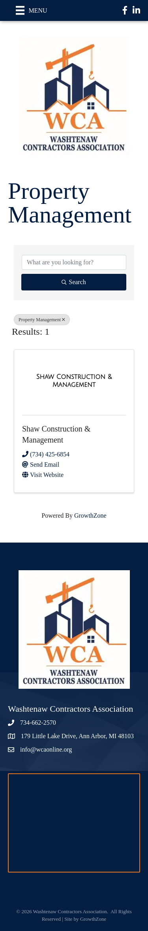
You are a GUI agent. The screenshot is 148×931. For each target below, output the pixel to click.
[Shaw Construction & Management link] (74, 380)
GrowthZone (90, 515)
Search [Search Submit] (74, 282)
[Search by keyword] (74, 262)
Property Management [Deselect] (42, 319)
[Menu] (31, 10)
